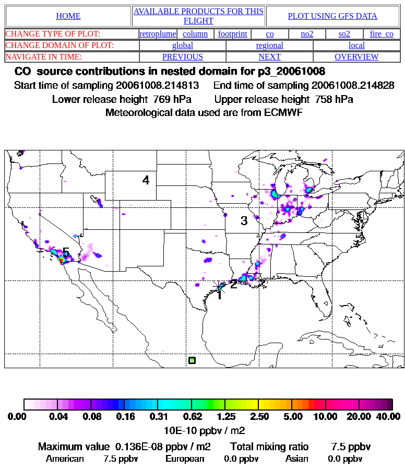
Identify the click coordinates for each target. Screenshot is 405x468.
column (195, 33)
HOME (68, 15)
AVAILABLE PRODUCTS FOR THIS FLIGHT (199, 16)
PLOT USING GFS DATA (332, 15)
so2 (344, 33)
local (357, 45)
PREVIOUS (182, 56)
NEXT (270, 56)
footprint (232, 33)
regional (269, 45)
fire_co (382, 33)
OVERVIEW (357, 56)
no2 (307, 33)
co (270, 33)
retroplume (157, 33)
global (182, 45)
